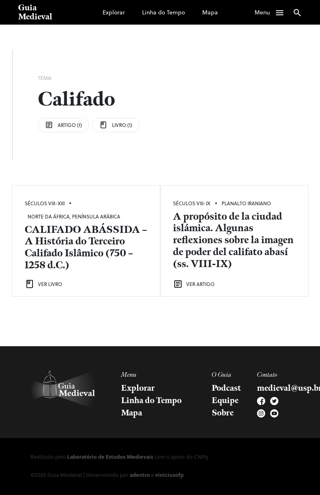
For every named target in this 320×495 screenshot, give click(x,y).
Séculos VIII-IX (191, 203)
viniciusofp (169, 475)
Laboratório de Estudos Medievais (110, 456)
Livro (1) (115, 125)
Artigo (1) (63, 125)
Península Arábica (96, 216)
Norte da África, (50, 216)
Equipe (225, 401)
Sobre (223, 413)
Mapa (210, 12)
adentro (140, 475)
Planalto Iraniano (246, 203)
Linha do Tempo (163, 12)
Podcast (226, 388)
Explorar (114, 12)
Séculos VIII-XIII (45, 203)
